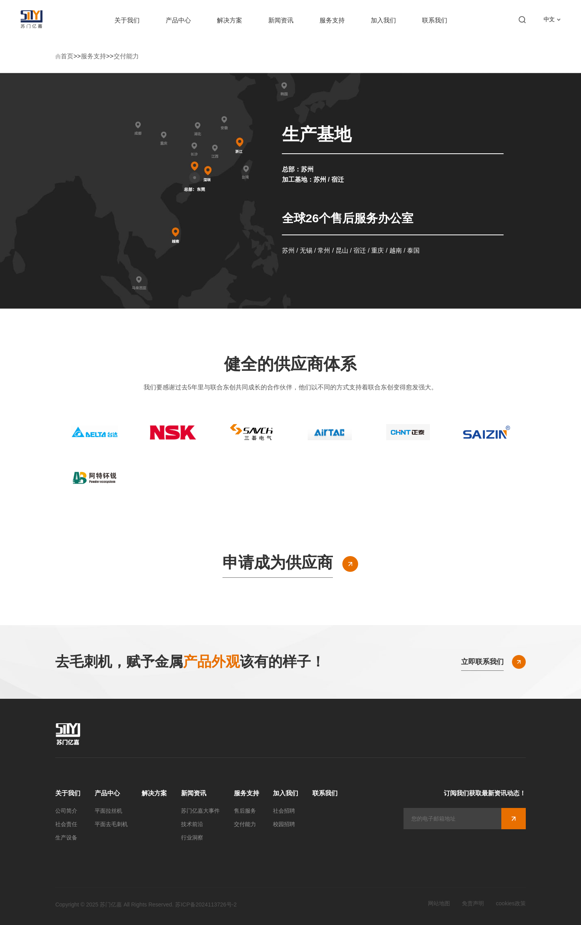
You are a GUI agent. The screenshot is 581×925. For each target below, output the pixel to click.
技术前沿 (192, 824)
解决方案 (229, 20)
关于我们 (127, 20)
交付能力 (126, 56)
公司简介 (66, 810)
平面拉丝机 (108, 810)
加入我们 (383, 20)
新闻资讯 (280, 20)
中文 (552, 19)
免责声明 (473, 903)
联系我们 (434, 20)
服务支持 (332, 20)
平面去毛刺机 (111, 824)
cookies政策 (510, 903)
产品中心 (178, 20)
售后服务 (245, 810)
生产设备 (66, 837)
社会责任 (66, 824)
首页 (67, 56)
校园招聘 (284, 824)
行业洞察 (192, 837)
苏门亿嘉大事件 (200, 810)
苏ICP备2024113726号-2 (206, 904)
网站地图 (439, 903)
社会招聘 (284, 810)
